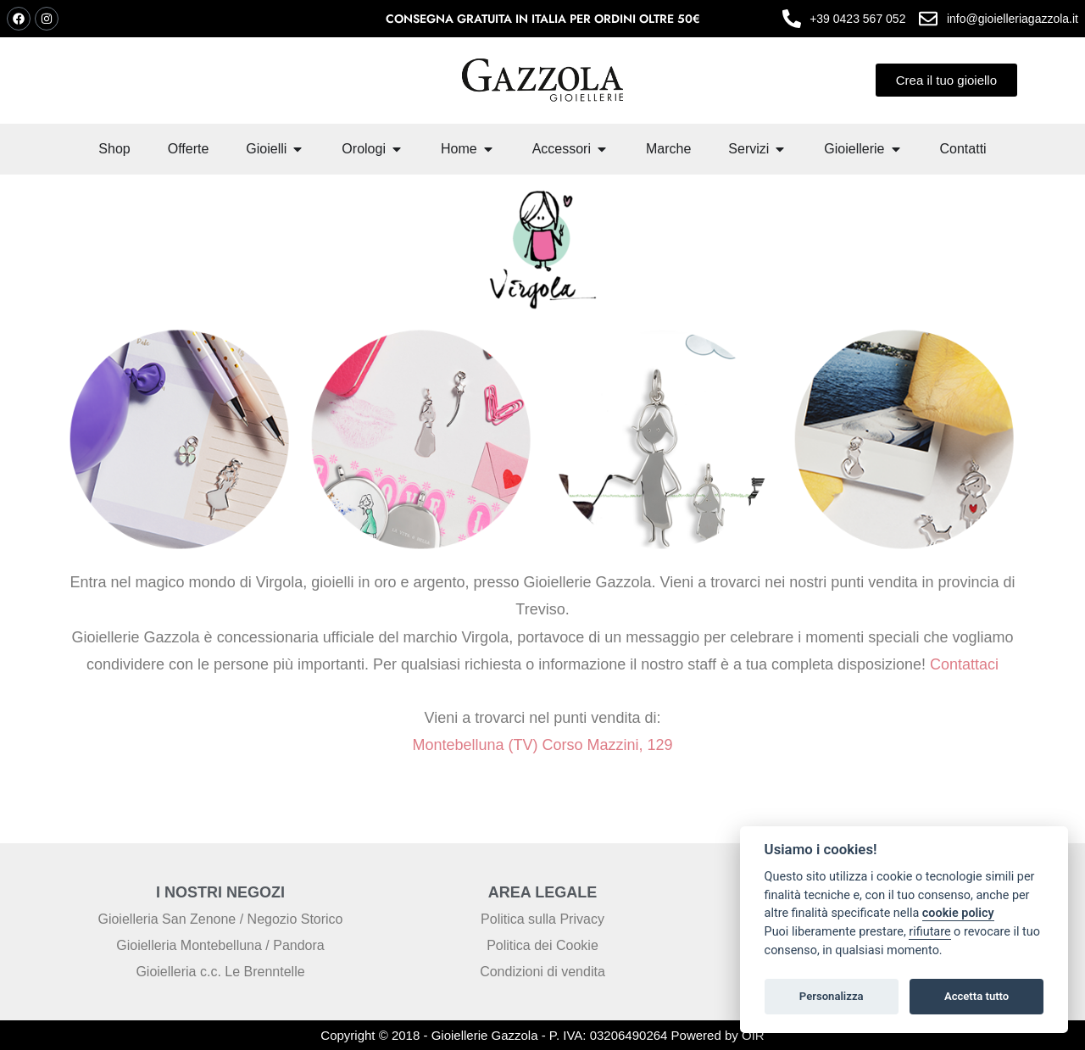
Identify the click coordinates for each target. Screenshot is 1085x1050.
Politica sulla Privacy (542, 919)
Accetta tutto (976, 996)
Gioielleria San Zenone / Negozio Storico (219, 919)
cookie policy (958, 913)
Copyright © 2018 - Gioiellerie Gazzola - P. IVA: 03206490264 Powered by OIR (542, 1035)
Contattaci (962, 664)
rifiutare (929, 932)
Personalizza (831, 996)
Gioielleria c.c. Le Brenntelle (220, 971)
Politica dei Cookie (542, 945)
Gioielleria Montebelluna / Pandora (220, 945)
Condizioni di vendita (542, 971)
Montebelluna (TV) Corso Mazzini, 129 (542, 744)
